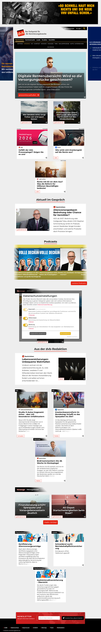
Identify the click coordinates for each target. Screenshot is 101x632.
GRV (55, 158)
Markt (61, 379)
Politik (56, 436)
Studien (44, 40)
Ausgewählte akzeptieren (38, 333)
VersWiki (52, 40)
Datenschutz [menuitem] (14, 627)
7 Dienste (31, 315)
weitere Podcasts (79, 283)
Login (78, 28)
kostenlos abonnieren (73, 618)
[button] (85, 97)
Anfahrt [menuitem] (35, 627)
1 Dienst (31, 322)
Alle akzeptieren (65, 333)
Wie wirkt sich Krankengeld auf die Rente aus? (68, 151)
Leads (38, 40)
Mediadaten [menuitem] (60, 627)
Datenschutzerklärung (45, 304)
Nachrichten (19, 40)
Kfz (17, 390)
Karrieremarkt (30, 40)
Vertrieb (37, 439)
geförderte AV (26, 122)
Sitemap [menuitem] (43, 627)
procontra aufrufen (29, 95)
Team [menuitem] (51, 627)
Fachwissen (20, 532)
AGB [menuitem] (5, 627)
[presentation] (16, 262)
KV (53, 390)
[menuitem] (68, 28)
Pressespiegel (69, 28)
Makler (38, 481)
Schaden (21, 436)
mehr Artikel (50, 522)
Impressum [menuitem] (25, 627)
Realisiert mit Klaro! (72, 336)
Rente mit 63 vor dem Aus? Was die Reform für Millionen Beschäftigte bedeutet (50, 185)
